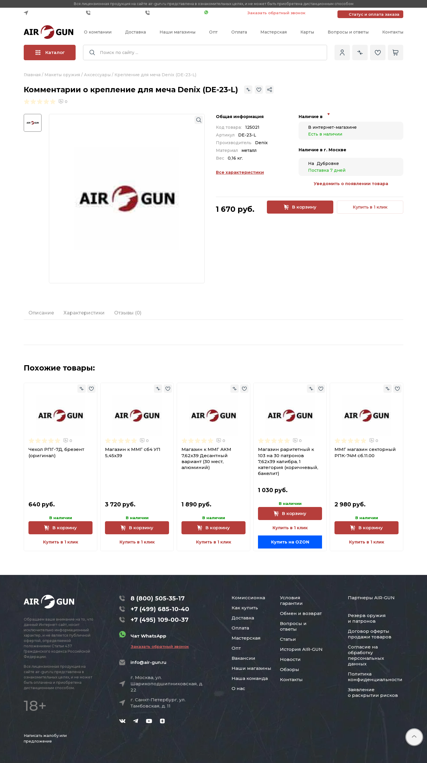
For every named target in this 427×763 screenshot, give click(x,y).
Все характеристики (240, 172)
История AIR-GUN (301, 649)
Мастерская (273, 32)
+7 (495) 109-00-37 (173, 12)
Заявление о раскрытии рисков (373, 692)
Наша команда (250, 678)
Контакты (392, 32)
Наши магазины (177, 32)
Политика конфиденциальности (375, 676)
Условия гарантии (291, 600)
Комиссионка (248, 597)
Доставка (135, 32)
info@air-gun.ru (148, 662)
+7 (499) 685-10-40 (114, 12)
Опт (213, 32)
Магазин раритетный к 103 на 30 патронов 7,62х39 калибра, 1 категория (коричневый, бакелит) (288, 461)
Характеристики (84, 313)
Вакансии (243, 658)
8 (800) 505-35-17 (157, 598)
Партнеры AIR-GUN (371, 597)
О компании (97, 32)
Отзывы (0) (127, 313)
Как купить (245, 608)
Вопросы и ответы (348, 32)
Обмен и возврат (301, 613)
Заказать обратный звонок (276, 12)
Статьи (288, 639)
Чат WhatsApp (222, 12)
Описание (41, 313)
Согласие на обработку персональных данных (366, 655)
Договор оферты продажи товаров (369, 634)
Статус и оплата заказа (374, 14)
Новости (290, 659)
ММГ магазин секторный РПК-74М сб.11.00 (365, 452)
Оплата (239, 32)
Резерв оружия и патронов (367, 618)
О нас (238, 688)
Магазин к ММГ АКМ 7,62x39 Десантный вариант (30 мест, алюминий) (206, 458)
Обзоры (289, 669)
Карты (307, 32)
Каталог (50, 52)
